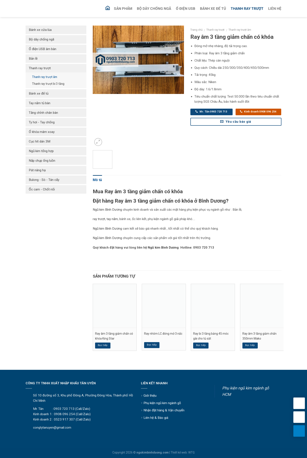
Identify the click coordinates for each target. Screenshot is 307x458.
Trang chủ (196, 29)
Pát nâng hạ (37, 170)
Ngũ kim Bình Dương (107, 210)
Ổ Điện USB (185, 8)
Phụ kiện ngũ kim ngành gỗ (162, 403)
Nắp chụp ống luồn (42, 161)
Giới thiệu (149, 396)
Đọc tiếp (103, 345)
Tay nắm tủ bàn (39, 103)
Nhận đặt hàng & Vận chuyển (163, 410)
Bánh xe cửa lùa (40, 30)
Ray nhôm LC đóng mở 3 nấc (163, 333)
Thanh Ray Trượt (247, 8)
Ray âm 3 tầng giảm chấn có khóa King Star (114, 336)
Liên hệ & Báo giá (155, 418)
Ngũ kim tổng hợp (41, 151)
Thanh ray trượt (215, 29)
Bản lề (33, 58)
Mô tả (97, 180)
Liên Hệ (274, 8)
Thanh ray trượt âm (240, 29)
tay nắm (112, 219)
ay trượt (99, 219)
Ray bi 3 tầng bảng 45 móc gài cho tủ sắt (211, 336)
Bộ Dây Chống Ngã (154, 8)
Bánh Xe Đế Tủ (213, 8)
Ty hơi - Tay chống (42, 122)
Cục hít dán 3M (39, 141)
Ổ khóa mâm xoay (42, 132)
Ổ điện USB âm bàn (42, 49)
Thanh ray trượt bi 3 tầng (48, 83)
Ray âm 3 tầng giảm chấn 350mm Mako (259, 336)
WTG (191, 452)
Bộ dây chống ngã (41, 39)
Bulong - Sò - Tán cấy (44, 180)
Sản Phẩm (123, 8)
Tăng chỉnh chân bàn (43, 113)
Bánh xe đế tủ (38, 93)
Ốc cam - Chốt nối (42, 189)
